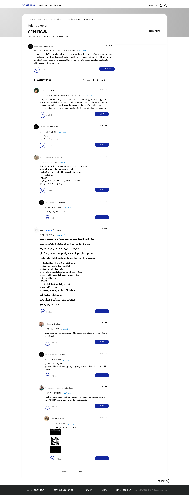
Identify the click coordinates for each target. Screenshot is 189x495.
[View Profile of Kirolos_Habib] (45, 157)
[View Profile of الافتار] (52, 419)
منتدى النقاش (42, 5)
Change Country (123, 490)
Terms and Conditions (64, 490)
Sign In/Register (151, 5)
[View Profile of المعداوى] (48, 324)
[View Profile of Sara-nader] (48, 230)
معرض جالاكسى (55, 5)
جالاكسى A (82, 50)
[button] (111, 45)
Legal (104, 490)
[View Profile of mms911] (43, 91)
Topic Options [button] (154, 31)
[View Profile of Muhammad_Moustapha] (54, 388)
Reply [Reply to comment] (102, 114)
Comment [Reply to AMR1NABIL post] (107, 69)
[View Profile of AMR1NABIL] (38, 47)
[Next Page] (104, 79)
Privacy (88, 490)
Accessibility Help (35, 490)
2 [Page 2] (97, 80)
